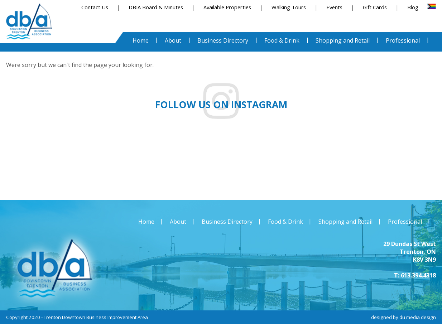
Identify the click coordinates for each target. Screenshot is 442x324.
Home (146, 222)
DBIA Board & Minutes (156, 7)
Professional (405, 222)
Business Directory (227, 222)
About (178, 222)
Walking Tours (289, 7)
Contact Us (94, 7)
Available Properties (227, 7)
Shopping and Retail (345, 222)
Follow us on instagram (221, 104)
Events (334, 7)
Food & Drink (285, 222)
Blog (412, 7)
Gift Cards (375, 7)
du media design (417, 317)
